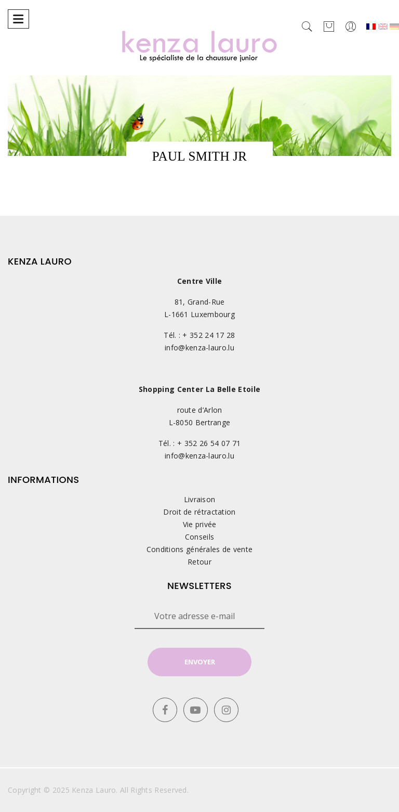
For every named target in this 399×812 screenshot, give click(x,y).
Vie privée (200, 524)
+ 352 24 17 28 (208, 335)
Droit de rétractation (199, 512)
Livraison (200, 499)
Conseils (199, 537)
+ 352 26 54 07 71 (209, 443)
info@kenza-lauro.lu (199, 347)
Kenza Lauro (94, 790)
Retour (199, 562)
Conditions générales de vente (200, 549)
